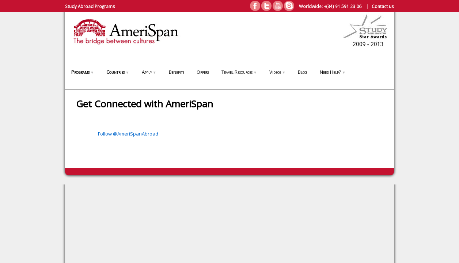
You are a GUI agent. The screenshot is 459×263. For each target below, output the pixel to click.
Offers (203, 72)
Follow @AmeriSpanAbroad (128, 133)
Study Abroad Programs (90, 6)
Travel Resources (239, 72)
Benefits (176, 72)
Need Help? (332, 72)
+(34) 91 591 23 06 (342, 6)
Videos (277, 72)
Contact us (383, 6)
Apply (149, 72)
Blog (302, 72)
